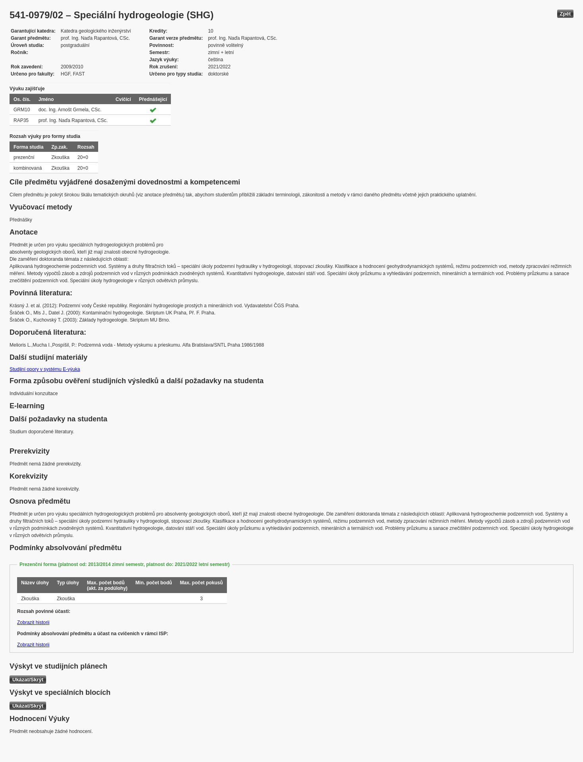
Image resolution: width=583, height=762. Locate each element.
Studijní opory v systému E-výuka (45, 369)
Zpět (565, 14)
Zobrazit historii (33, 622)
